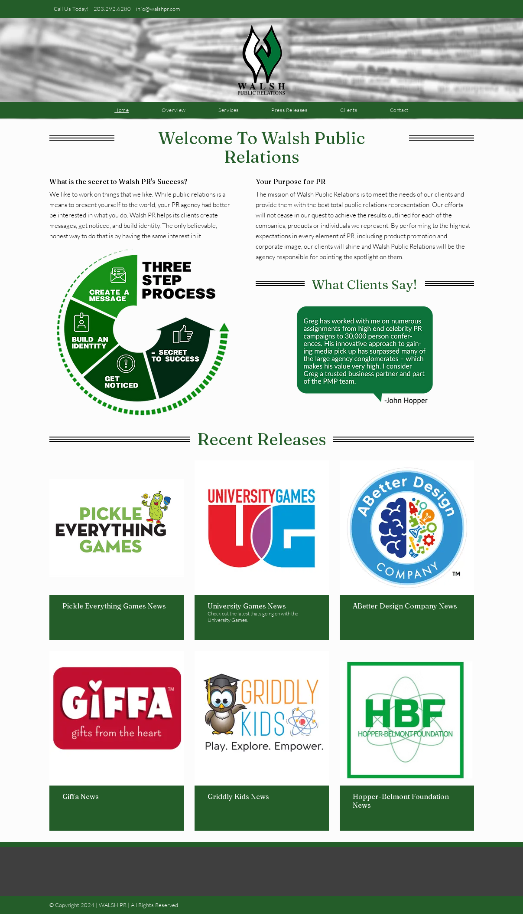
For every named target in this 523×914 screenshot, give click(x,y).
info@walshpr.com (158, 8)
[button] (364, 353)
